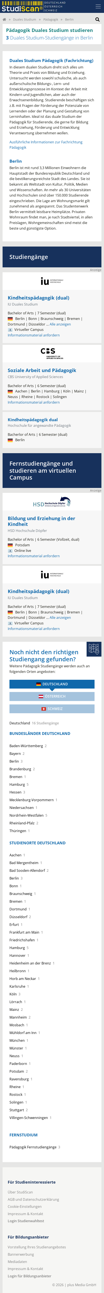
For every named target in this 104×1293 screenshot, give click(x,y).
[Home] (4, 19)
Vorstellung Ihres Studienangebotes (37, 1247)
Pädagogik (50, 19)
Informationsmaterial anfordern (34, 335)
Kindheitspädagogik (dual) (38, 297)
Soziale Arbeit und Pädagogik (42, 370)
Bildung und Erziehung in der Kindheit (41, 521)
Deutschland (52, 684)
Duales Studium (24, 19)
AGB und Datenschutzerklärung (33, 1199)
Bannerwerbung (21, 1254)
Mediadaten (17, 1261)
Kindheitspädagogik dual (33, 419)
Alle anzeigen (58, 324)
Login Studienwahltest (26, 1221)
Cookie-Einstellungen (25, 1206)
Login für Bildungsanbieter (29, 1276)
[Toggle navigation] (98, 6)
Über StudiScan (20, 1192)
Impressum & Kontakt (25, 1213)
